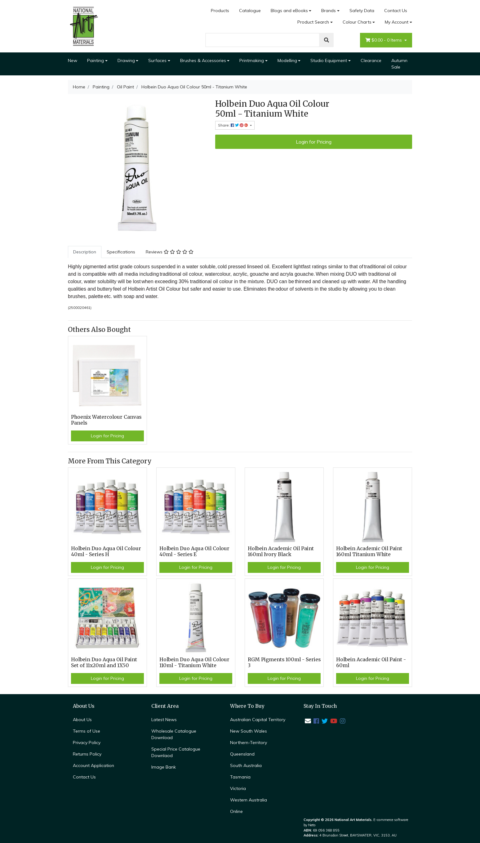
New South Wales (248, 731)
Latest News (164, 719)
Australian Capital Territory (257, 719)
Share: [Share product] (233, 125)
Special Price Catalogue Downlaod (175, 752)
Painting (95, 60)
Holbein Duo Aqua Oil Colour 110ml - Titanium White (194, 662)
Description (84, 252)
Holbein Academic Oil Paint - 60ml (371, 662)
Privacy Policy (86, 742)
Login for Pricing (313, 142)
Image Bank (163, 767)
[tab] (84, 252)
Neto (312, 825)
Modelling (287, 60)
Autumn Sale (399, 64)
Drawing (126, 60)
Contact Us (395, 10)
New (72, 60)
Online (236, 811)
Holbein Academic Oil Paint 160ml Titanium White (369, 551)
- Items (384, 40)
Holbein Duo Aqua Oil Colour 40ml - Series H (106, 551)
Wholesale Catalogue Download (173, 734)
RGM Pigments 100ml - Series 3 (284, 662)
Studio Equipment (328, 60)
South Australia (246, 765)
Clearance (371, 60)
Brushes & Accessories (203, 60)
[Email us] (308, 721)
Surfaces (157, 60)
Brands (328, 10)
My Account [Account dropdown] (396, 22)
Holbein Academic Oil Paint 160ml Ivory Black (281, 551)
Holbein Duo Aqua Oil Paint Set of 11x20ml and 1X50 (104, 662)
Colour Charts (357, 22)
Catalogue (250, 10)
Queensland (242, 754)
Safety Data (361, 10)
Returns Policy (87, 754)
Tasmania (240, 777)
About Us (82, 719)
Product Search (313, 22)
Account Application (93, 765)
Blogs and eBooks (289, 10)
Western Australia (248, 800)
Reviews (169, 252)
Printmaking (251, 60)
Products (220, 10)
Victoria (238, 788)
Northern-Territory (248, 742)
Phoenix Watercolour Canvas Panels (106, 420)
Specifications (121, 252)
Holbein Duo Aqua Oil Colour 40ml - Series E (194, 551)
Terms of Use (86, 731)
